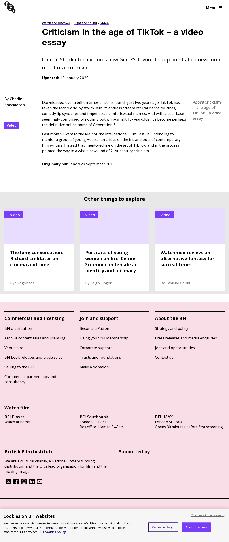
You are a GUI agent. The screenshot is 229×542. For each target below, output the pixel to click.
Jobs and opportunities (175, 347)
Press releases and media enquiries (186, 338)
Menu (214, 7)
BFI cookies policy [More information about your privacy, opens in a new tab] (52, 532)
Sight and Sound (85, 23)
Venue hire (13, 347)
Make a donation (94, 366)
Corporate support (96, 347)
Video (104, 23)
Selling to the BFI (19, 366)
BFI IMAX (164, 416)
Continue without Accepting (208, 515)
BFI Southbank (94, 416)
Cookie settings (163, 527)
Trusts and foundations (100, 357)
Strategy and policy (171, 328)
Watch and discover (56, 23)
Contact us (164, 357)
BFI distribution (18, 328)
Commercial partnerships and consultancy (30, 379)
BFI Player (14, 416)
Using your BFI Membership (104, 338)
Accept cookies (196, 527)
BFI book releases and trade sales (33, 357)
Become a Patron (94, 328)
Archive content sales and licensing (34, 338)
